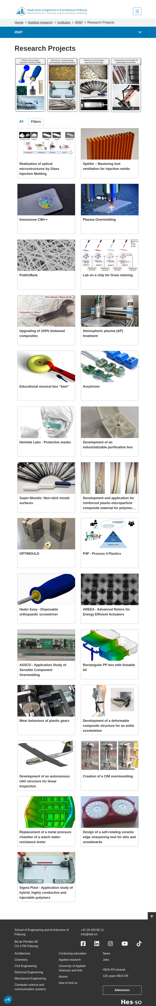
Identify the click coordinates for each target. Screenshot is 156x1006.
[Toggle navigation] (137, 11)
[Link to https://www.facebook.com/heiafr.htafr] (83, 944)
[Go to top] (152, 916)
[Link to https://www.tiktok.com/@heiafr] (139, 944)
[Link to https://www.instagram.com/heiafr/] (110, 944)
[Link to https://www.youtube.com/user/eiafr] (125, 944)
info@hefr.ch (89, 934)
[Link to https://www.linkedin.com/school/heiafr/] (96, 944)
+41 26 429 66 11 (92, 929)
